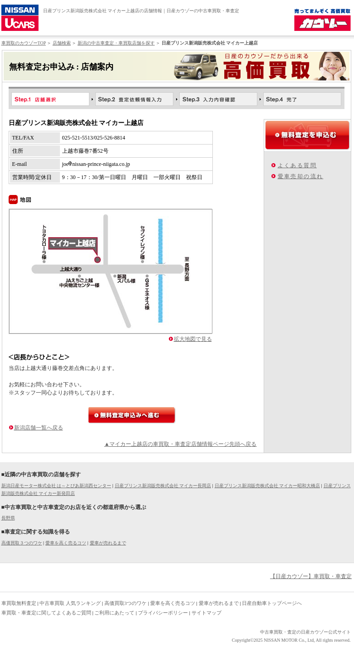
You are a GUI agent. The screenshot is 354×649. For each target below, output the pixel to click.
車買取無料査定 (18, 603)
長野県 (8, 517)
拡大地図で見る (193, 339)
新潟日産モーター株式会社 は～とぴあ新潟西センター (56, 485)
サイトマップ (206, 612)
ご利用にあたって (114, 612)
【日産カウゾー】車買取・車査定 (311, 576)
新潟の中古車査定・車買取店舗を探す (116, 42)
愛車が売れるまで (108, 542)
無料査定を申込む (307, 135)
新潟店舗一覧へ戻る (38, 427)
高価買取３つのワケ (21, 542)
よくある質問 (297, 165)
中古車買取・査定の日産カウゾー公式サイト (305, 631)
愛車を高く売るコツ (65, 542)
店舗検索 (62, 42)
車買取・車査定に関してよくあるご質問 (46, 612)
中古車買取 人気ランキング (70, 603)
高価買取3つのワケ (125, 603)
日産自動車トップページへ (272, 603)
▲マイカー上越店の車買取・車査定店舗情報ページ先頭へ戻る (180, 444)
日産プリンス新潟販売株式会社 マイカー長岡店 (163, 485)
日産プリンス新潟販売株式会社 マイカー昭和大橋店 (267, 485)
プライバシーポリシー (163, 612)
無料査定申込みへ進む (132, 415)
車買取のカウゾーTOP (23, 42)
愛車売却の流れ (301, 176)
